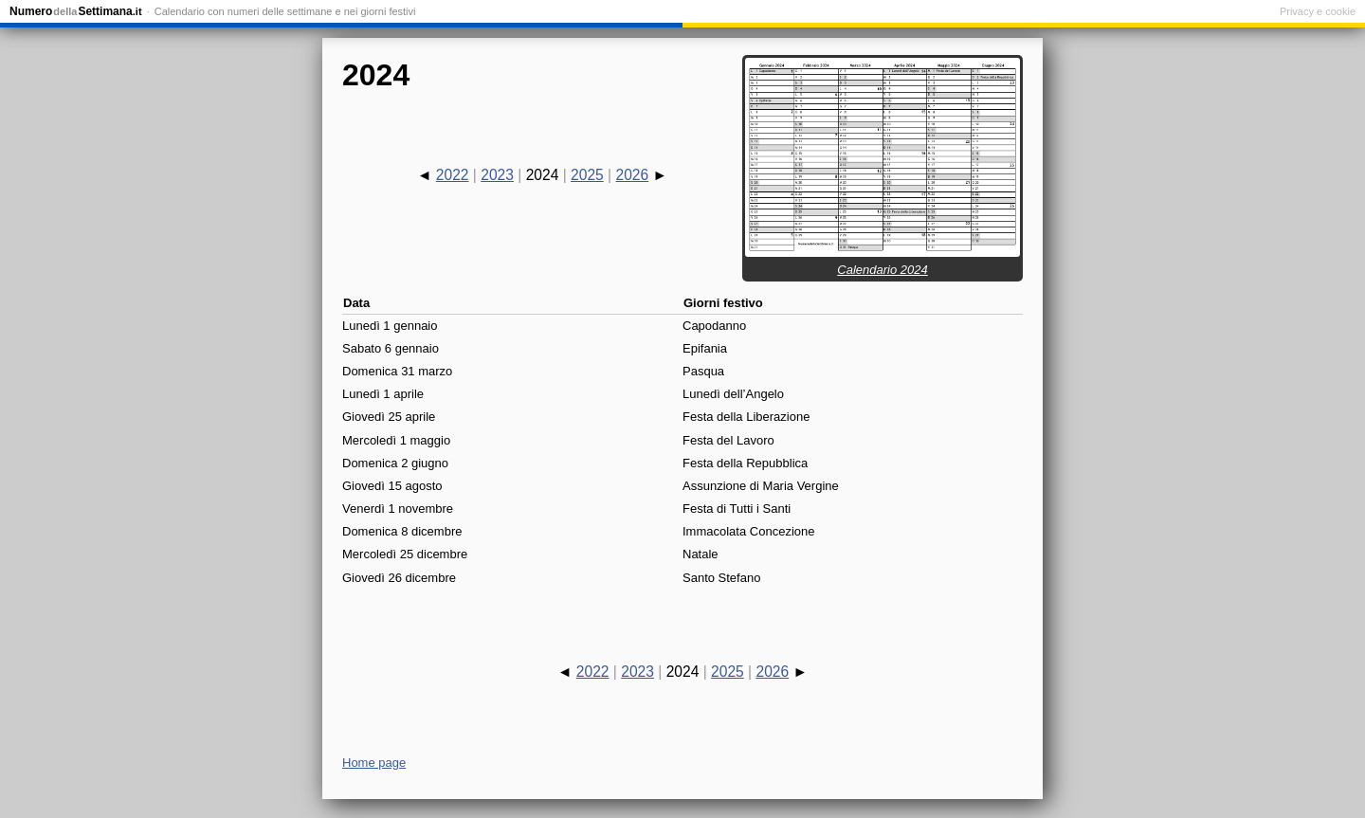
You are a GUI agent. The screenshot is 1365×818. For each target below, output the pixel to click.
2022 (452, 175)
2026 (631, 175)
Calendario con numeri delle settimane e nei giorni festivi (285, 11)
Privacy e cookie (1318, 11)
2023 (497, 175)
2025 (587, 175)
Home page (374, 762)
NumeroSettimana (75, 11)
